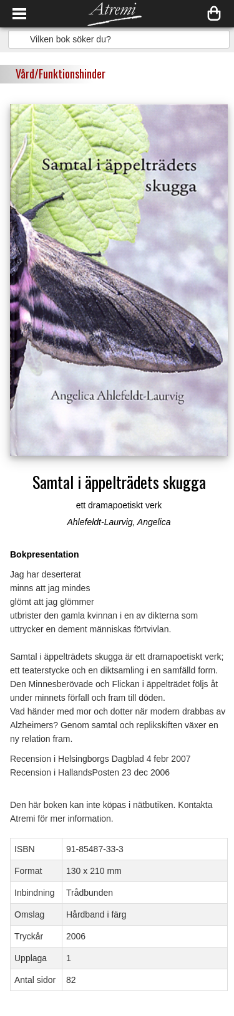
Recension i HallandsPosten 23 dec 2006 (90, 772)
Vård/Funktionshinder (60, 73)
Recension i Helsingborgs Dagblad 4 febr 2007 (100, 759)
